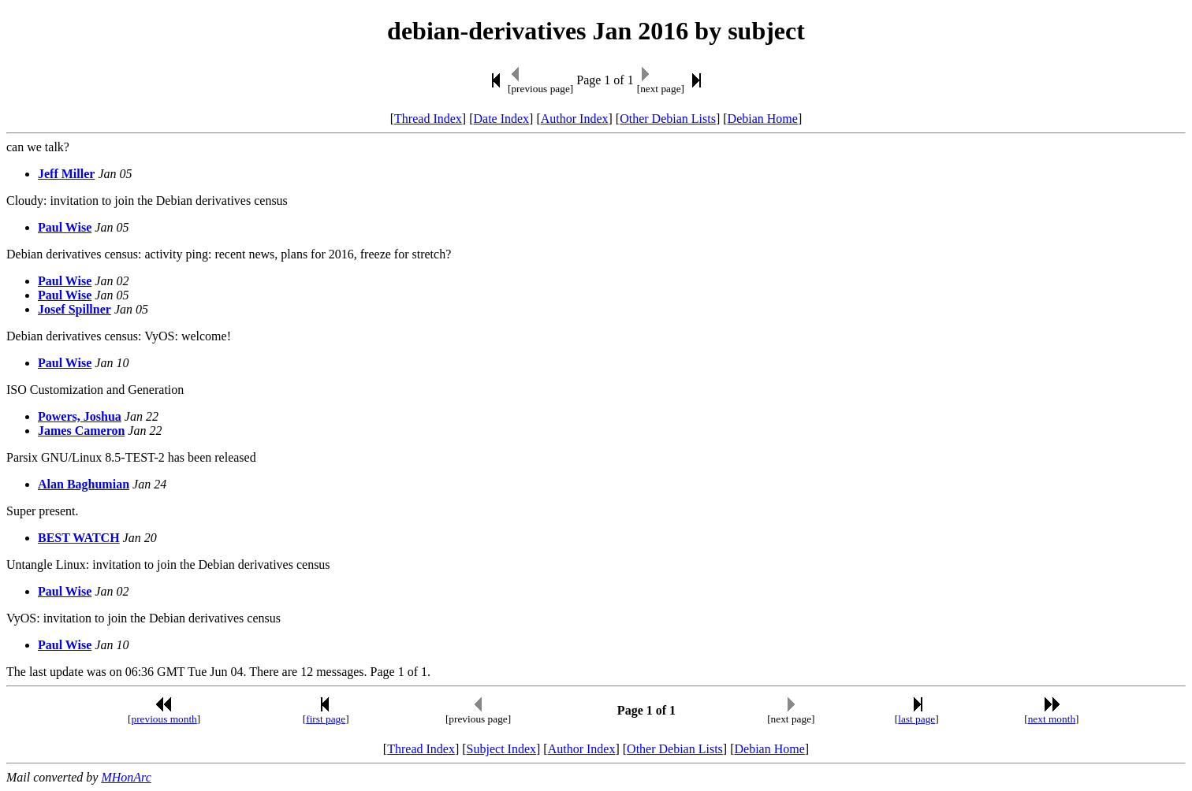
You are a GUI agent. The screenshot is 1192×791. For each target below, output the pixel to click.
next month (1051, 719)
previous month (163, 719)
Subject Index (501, 749)
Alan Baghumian (83, 484)
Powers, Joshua (79, 416)
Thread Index (428, 118)
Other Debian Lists (668, 118)
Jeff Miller (66, 173)
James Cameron (81, 430)
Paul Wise (64, 227)
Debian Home (763, 118)
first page (325, 719)
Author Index (575, 118)
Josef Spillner (74, 309)
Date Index (501, 118)
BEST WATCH (79, 537)
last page (916, 719)
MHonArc (126, 777)
